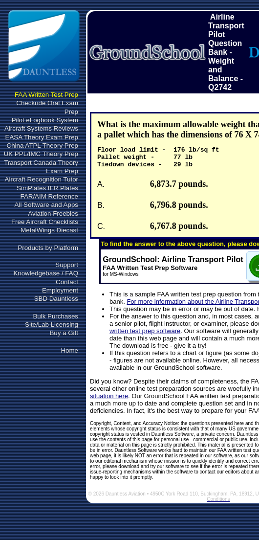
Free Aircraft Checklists (44, 221)
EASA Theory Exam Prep (41, 137)
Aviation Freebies (53, 213)
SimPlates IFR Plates (47, 188)
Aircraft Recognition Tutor (41, 179)
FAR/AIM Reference (49, 196)
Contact (67, 282)
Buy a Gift (63, 333)
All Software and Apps (46, 204)
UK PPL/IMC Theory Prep (41, 154)
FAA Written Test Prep (46, 94)
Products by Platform (48, 247)
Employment (60, 290)
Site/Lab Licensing (51, 324)
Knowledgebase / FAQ (45, 273)
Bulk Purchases (55, 316)
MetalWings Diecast (49, 230)
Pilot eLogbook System (45, 120)
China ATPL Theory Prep (42, 145)
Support (66, 265)
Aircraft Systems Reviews (41, 128)
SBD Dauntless (56, 298)
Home (69, 350)
